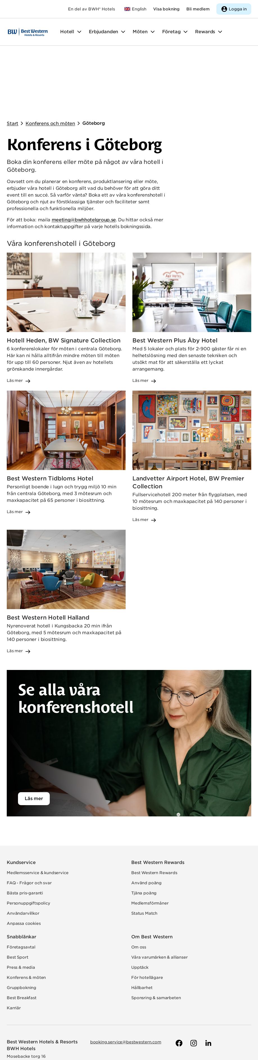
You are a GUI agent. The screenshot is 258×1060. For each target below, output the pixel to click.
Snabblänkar (21, 880)
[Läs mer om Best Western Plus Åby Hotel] (191, 262)
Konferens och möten (50, 67)
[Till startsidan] (28, 31)
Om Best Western (152, 880)
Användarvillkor (23, 857)
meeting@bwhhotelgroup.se (84, 163)
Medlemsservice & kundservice (38, 816)
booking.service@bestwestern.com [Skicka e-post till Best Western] (125, 985)
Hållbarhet (141, 931)
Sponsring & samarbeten (156, 941)
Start (12, 67)
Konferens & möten (26, 921)
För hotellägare (147, 921)
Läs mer (34, 742)
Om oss (138, 890)
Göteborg (93, 67)
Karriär (14, 951)
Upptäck (139, 911)
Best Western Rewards (157, 806)
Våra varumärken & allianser (159, 901)
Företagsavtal (21, 890)
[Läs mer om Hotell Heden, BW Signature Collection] (66, 262)
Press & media (21, 911)
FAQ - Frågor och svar (29, 826)
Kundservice (21, 806)
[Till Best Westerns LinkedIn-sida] (208, 986)
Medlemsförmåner (150, 847)
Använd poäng (146, 826)
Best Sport (17, 901)
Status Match (144, 857)
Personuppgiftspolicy (28, 847)
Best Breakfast (22, 941)
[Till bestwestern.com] (135, 9)
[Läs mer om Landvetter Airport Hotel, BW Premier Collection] (191, 400)
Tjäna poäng (144, 836)
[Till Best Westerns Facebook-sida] (178, 986)
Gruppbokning (21, 931)
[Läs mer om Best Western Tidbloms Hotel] (66, 400)
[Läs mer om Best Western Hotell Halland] (66, 535)
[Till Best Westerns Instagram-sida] (193, 986)
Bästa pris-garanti (25, 836)
